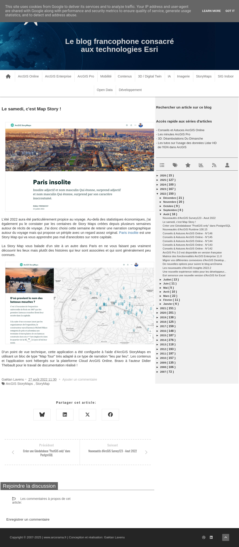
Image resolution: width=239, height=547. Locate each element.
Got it (230, 11)
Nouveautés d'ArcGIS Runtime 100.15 (185, 229)
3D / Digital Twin (150, 76)
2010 (163, 358)
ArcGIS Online (28, 76)
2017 (163, 326)
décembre (170, 197)
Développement (130, 90)
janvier (168, 303)
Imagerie (183, 76)
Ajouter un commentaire (79, 379)
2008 (163, 367)
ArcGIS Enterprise (58, 76)
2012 (163, 349)
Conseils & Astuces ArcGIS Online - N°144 (188, 241)
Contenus (125, 76)
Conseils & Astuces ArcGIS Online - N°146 (188, 233)
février (168, 299)
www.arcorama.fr (55, 537)
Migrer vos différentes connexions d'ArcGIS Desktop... (194, 260)
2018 (163, 321)
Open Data (105, 90)
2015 (163, 335)
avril (166, 291)
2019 (163, 317)
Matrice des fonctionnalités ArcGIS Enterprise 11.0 (192, 256)
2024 (163, 184)
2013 (163, 344)
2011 (163, 353)
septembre (170, 210)
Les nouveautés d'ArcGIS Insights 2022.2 (187, 267)
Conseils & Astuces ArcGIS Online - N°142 (188, 248)
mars (166, 296)
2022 (163, 193)
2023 (163, 189)
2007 (163, 371)
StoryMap (42, 384)
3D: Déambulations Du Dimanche (180, 138)
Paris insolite (128, 233)
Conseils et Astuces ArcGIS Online (181, 130)
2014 (163, 340)
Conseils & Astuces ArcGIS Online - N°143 (188, 244)
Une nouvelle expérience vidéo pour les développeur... (194, 271)
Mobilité (106, 76)
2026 (163, 175)
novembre (170, 201)
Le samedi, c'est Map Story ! (179, 222)
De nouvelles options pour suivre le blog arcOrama (192, 264)
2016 (163, 331)
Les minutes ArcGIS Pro (174, 134)
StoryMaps (204, 76)
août (166, 214)
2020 (163, 312)
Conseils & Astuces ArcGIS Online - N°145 (188, 237)
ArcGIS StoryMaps (19, 384)
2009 (163, 362)
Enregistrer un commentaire (27, 519)
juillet (167, 279)
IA (169, 76)
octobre (168, 206)
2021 (163, 308)
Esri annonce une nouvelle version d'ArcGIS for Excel (194, 275)
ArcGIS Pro (85, 76)
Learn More (211, 11)
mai (166, 287)
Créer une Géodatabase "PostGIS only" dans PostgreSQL (197, 225)
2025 (163, 180)
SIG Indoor (226, 76)
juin (166, 283)
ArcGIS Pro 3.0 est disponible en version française (192, 252)
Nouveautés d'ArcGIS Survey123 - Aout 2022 (189, 218)
